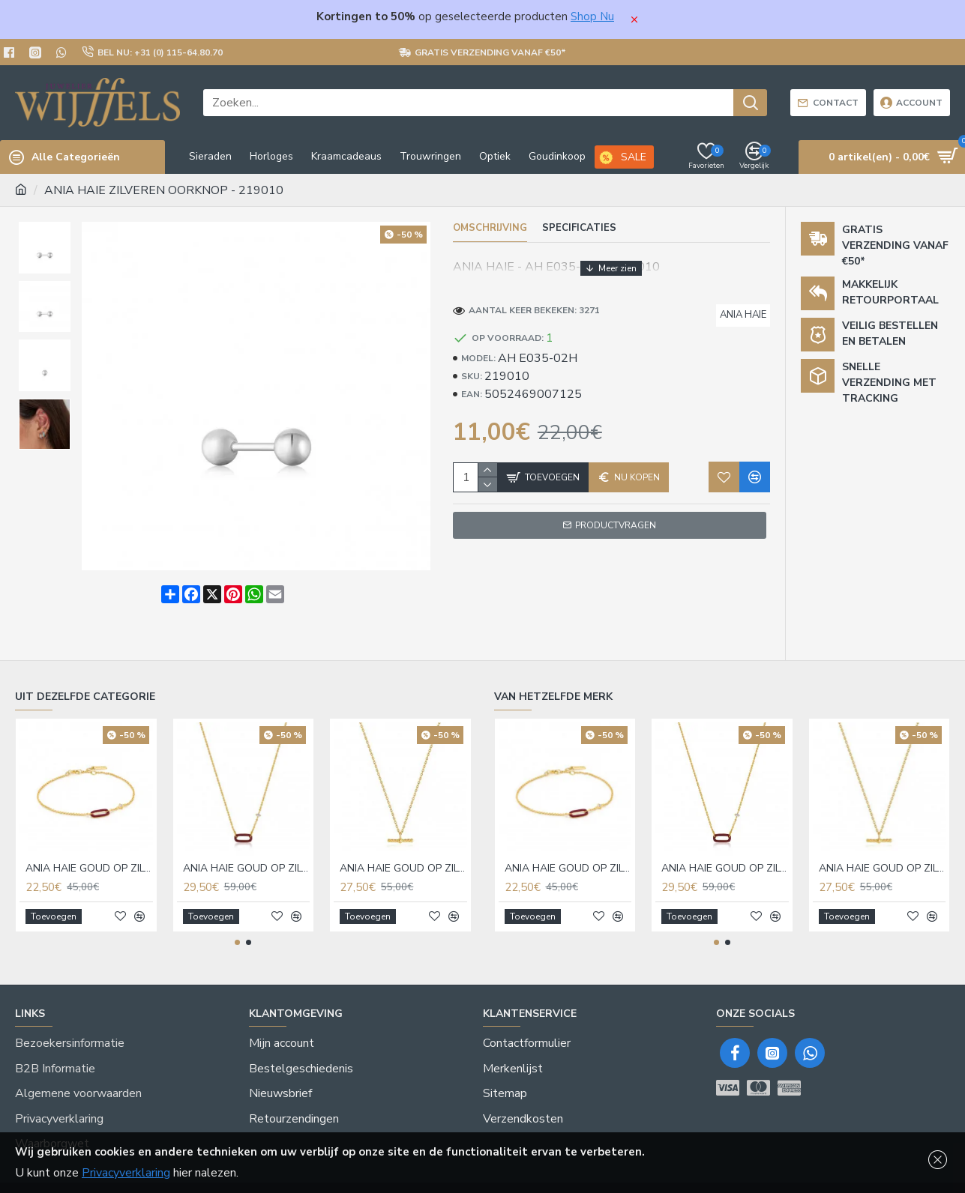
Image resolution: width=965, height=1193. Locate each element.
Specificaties (579, 228)
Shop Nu (592, 16)
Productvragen (615, 511)
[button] (237, 928)
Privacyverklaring (126, 1173)
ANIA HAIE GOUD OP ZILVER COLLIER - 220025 (403, 853)
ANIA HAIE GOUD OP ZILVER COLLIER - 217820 (246, 853)
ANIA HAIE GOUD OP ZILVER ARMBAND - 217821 (89, 853)
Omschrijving (490, 228)
